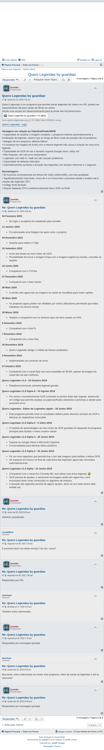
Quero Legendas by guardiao (52, 74)
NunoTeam (6, 658)
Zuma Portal (59, 737)
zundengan (7, 595)
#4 (3, 544)
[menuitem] (21, 60)
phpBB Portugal (58, 743)
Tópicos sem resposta (11, 69)
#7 (3, 638)
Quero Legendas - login (14, 124)
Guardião (14, 88)
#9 (3, 701)
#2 (3, 211)
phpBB (44, 740)
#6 (3, 607)
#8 (3, 670)
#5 (3, 575)
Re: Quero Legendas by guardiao (23, 207)
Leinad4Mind (7, 532)
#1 (3, 100)
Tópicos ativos (29, 69)
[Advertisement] (52, 30)
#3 (3, 512)
